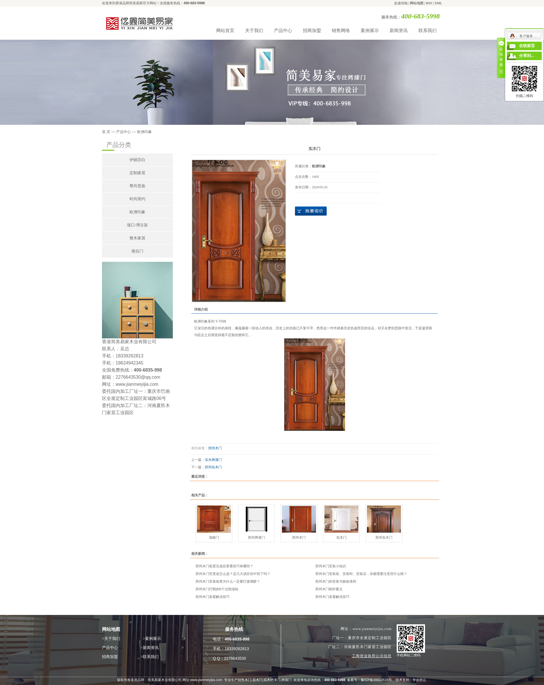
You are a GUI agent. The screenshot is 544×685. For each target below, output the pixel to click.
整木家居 (137, 238)
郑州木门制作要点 (329, 589)
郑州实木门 (213, 467)
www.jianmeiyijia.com (206, 680)
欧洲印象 (144, 132)
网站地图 (417, 3)
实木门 (341, 537)
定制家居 (137, 173)
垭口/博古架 (137, 225)
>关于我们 (111, 638)
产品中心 (283, 30)
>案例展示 (152, 638)
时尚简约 (137, 199)
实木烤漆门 (213, 460)
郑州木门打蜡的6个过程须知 (217, 589)
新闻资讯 (399, 30)
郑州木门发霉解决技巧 (213, 597)
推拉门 (137, 251)
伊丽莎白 (137, 160)
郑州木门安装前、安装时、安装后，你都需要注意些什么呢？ (361, 574)
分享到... (526, 56)
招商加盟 (312, 30)
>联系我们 (150, 657)
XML (438, 3)
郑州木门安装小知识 (330, 566)
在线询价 (311, 211)
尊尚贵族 (137, 186)
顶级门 (214, 537)
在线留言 (527, 46)
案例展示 (370, 30)
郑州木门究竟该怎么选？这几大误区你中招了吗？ (233, 574)
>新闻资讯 (150, 648)
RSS (429, 3)
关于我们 (254, 30)
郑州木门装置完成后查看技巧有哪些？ (224, 566)
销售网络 (341, 30)
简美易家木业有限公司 (165, 680)
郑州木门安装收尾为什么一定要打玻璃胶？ (228, 581)
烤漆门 (286, 680)
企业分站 (401, 3)
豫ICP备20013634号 (376, 680)
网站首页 (225, 30)
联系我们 (427, 30)
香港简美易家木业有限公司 (129, 341)
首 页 (106, 132)
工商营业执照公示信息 (372, 656)
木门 (248, 680)
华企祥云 (419, 680)
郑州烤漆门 (256, 537)
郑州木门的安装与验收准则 (335, 581)
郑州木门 (215, 448)
